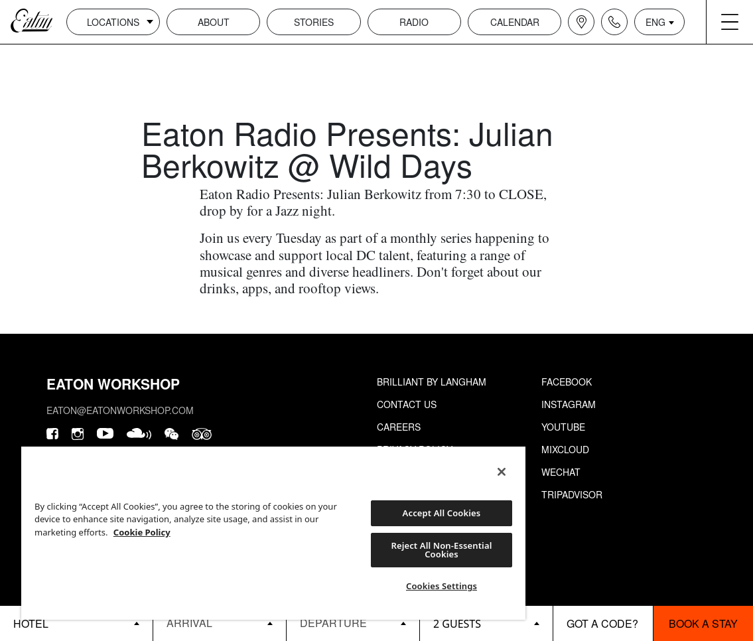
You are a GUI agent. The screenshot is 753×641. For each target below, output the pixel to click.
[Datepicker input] (219, 622)
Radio (414, 22)
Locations (113, 22)
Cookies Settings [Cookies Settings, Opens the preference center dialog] (441, 586)
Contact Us (407, 404)
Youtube (563, 426)
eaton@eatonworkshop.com (120, 410)
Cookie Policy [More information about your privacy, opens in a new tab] (142, 532)
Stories (314, 22)
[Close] (501, 471)
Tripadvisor (571, 494)
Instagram (568, 404)
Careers (399, 426)
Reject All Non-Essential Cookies (441, 549)
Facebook (566, 381)
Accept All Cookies (442, 513)
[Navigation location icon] (581, 22)
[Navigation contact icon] (614, 22)
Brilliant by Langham (431, 381)
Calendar (514, 22)
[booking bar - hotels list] (76, 623)
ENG (655, 22)
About (214, 22)
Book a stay (703, 623)
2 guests (457, 623)
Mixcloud (565, 449)
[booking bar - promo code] (603, 623)
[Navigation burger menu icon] (729, 22)
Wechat (561, 471)
